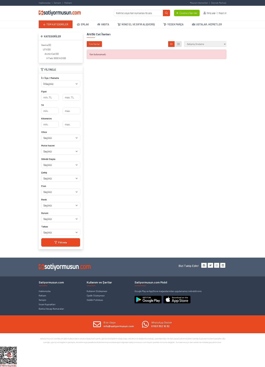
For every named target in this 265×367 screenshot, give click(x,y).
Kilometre (46, 118)
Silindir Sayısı (48, 159)
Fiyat (44, 91)
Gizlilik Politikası (95, 299)
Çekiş (44, 172)
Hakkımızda (45, 2)
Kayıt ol (222, 12)
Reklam (68, 2)
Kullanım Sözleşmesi (97, 291)
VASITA (103, 24)
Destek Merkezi (218, 2)
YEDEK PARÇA (173, 24)
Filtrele (60, 242)
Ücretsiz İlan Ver (186, 13)
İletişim (57, 2)
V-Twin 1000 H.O (54, 58)
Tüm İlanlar (94, 44)
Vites (44, 131)
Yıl (42, 104)
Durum (44, 213)
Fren (43, 186)
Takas (44, 226)
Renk (44, 199)
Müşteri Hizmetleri (199, 2)
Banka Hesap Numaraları (51, 308)
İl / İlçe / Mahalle (50, 77)
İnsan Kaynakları (47, 304)
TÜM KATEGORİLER (55, 24)
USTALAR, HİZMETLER (207, 24)
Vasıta (44, 45)
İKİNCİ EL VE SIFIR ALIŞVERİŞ (136, 24)
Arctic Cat (50, 53)
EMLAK (83, 24)
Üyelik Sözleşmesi (96, 295)
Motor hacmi (47, 145)
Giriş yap (211, 12)
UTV (45, 49)
